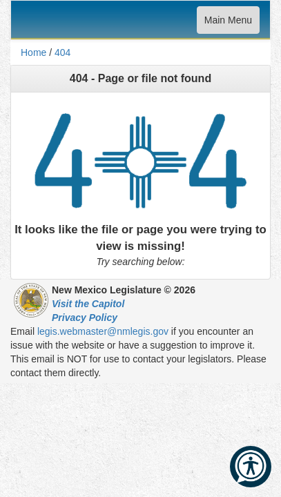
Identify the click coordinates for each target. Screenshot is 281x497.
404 (62, 52)
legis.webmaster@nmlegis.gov (102, 331)
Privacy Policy (84, 317)
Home (33, 52)
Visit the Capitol (88, 303)
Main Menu (228, 23)
